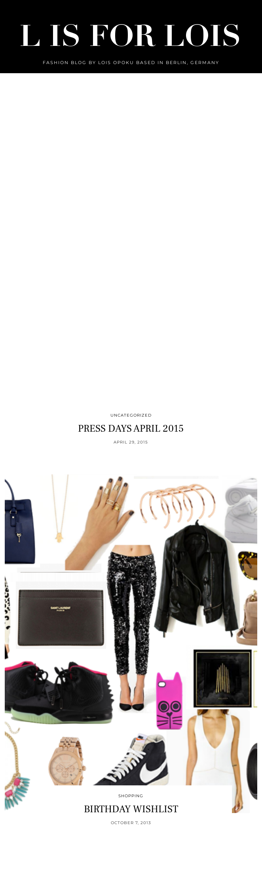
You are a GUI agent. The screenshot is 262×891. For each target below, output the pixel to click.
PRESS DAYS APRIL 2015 (131, 428)
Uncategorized (131, 415)
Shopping (130, 795)
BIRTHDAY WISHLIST (131, 809)
